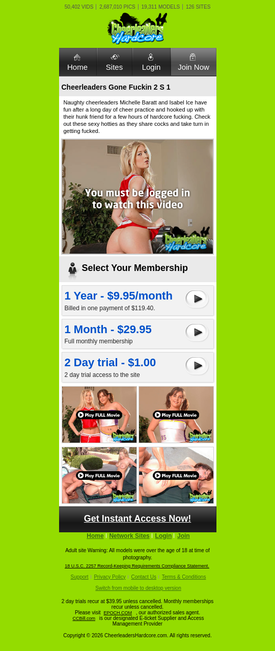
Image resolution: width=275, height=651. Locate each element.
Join (183, 535)
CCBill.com (84, 618)
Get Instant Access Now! (137, 518)
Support (80, 577)
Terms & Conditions (184, 577)
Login (151, 67)
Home (77, 67)
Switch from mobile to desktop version (138, 588)
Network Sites (129, 535)
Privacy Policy (109, 577)
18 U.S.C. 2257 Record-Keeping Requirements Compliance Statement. (137, 565)
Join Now (193, 67)
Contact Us (143, 577)
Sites (114, 67)
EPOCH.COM (117, 612)
